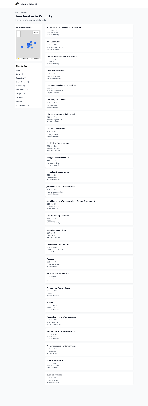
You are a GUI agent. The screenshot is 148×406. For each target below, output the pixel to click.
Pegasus (50, 259)
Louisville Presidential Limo (58, 244)
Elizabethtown (22, 82)
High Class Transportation (58, 172)
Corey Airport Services (56, 100)
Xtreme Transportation (56, 360)
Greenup (20, 97)
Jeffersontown (22, 105)
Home (17, 12)
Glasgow (20, 94)
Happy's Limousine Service (58, 157)
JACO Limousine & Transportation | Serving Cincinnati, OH (71, 201)
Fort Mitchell (22, 90)
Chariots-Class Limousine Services (61, 85)
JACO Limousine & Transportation (61, 186)
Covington (21, 78)
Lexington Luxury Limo (56, 230)
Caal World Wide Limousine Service (62, 56)
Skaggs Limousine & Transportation (62, 317)
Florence (20, 86)
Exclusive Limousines (56, 128)
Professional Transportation (58, 288)
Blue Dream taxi (53, 42)
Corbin (19, 74)
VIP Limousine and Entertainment (61, 346)
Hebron (20, 101)
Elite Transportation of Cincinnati (61, 114)
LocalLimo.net (29, 3)
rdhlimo (50, 302)
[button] (22, 47)
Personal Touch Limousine (58, 273)
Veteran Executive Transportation (61, 331)
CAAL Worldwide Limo (56, 71)
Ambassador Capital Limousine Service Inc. (65, 27)
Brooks (20, 70)
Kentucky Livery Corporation (59, 215)
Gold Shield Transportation (58, 143)
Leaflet (20, 58)
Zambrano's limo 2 (54, 375)
